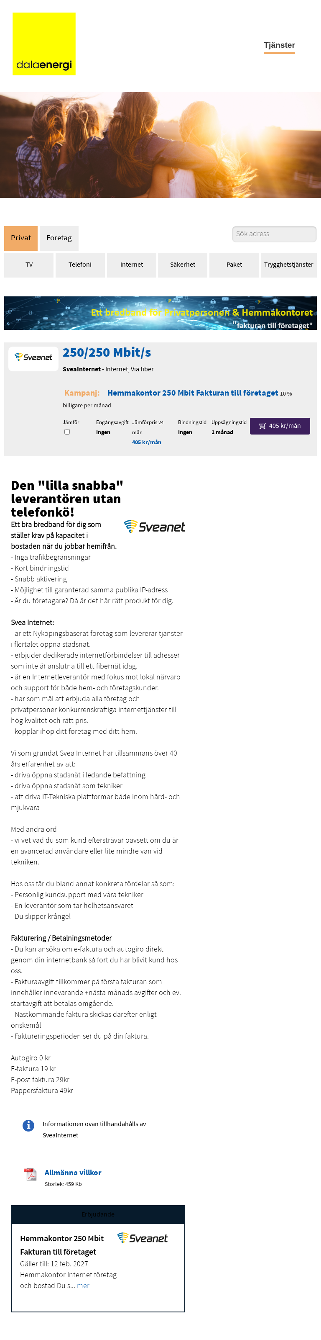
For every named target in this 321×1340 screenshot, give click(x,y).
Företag (59, 238)
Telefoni (80, 265)
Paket (234, 265)
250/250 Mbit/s (107, 353)
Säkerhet (182, 265)
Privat (21, 238)
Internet (131, 265)
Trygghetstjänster (288, 265)
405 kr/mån (146, 443)
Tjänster (279, 45)
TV (29, 265)
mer (83, 1286)
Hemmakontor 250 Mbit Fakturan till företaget (192, 393)
